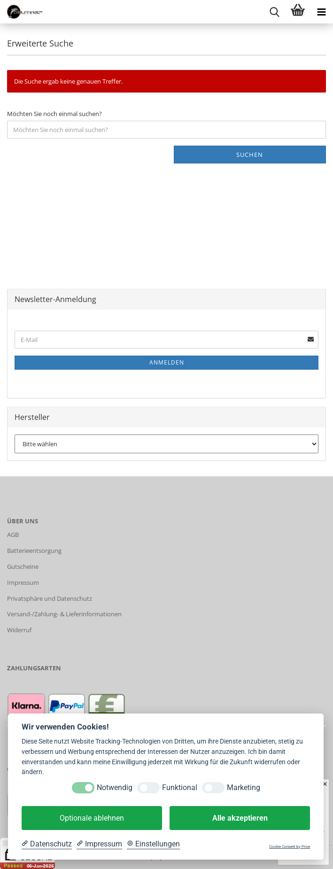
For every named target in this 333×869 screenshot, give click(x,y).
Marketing (243, 787)
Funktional (179, 787)
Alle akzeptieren (240, 818)
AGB (13, 534)
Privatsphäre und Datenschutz (49, 598)
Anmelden (166, 362)
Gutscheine (23, 566)
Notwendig (114, 787)
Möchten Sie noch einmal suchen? (54, 113)
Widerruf (19, 630)
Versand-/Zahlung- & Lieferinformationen (64, 614)
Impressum (23, 582)
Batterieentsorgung (34, 550)
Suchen (249, 154)
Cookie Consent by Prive (289, 847)
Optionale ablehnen (92, 818)
